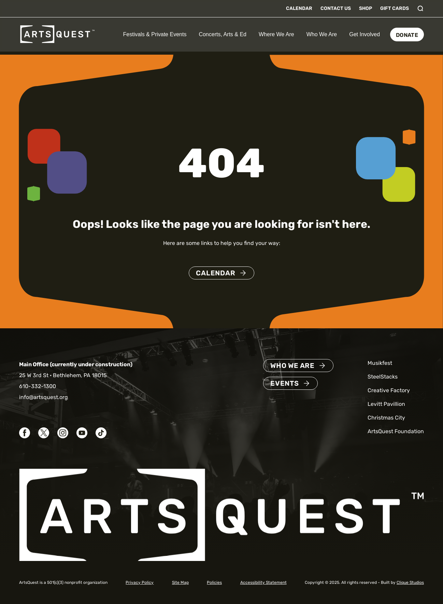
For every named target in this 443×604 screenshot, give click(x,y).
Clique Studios (410, 582)
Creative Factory (389, 390)
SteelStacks (383, 376)
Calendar (299, 8)
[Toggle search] (420, 8)
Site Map (180, 582)
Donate (407, 35)
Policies (214, 582)
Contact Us (335, 8)
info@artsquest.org (43, 397)
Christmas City (386, 417)
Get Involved (364, 34)
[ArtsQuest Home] (57, 34)
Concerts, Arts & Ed (222, 34)
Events (284, 383)
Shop (365, 8)
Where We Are (276, 34)
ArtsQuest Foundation (396, 431)
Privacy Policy (140, 582)
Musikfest (380, 363)
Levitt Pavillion (386, 404)
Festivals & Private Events (155, 34)
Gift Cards (394, 8)
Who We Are (321, 34)
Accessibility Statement (263, 582)
